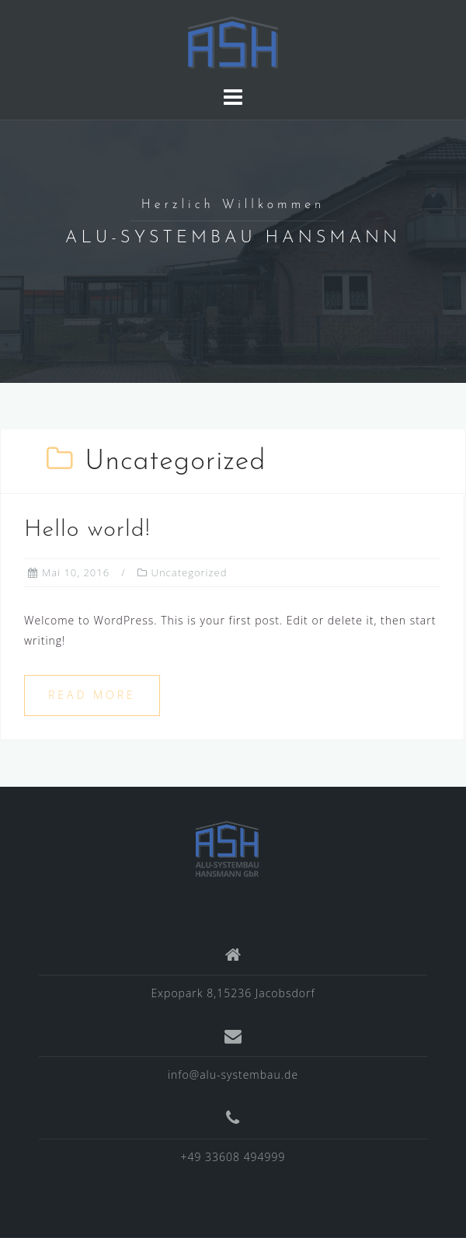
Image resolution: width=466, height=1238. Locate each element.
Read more (92, 694)
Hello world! (87, 530)
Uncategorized (189, 572)
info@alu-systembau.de (233, 1074)
